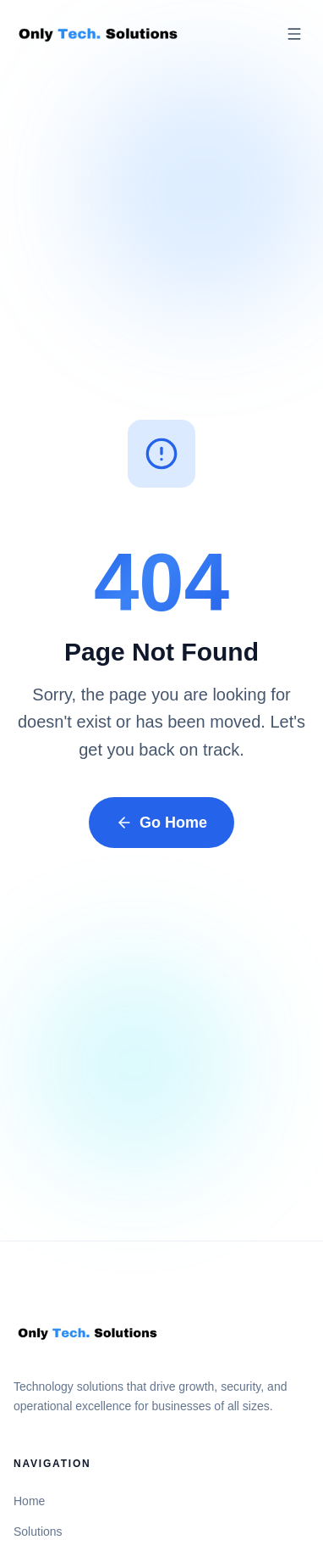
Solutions (38, 1531)
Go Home (161, 822)
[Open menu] (294, 34)
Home (29, 1501)
